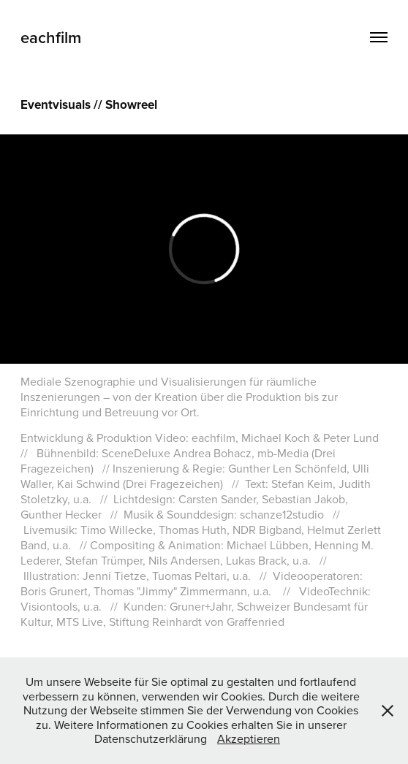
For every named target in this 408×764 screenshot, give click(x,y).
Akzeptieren (248, 738)
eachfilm (50, 37)
